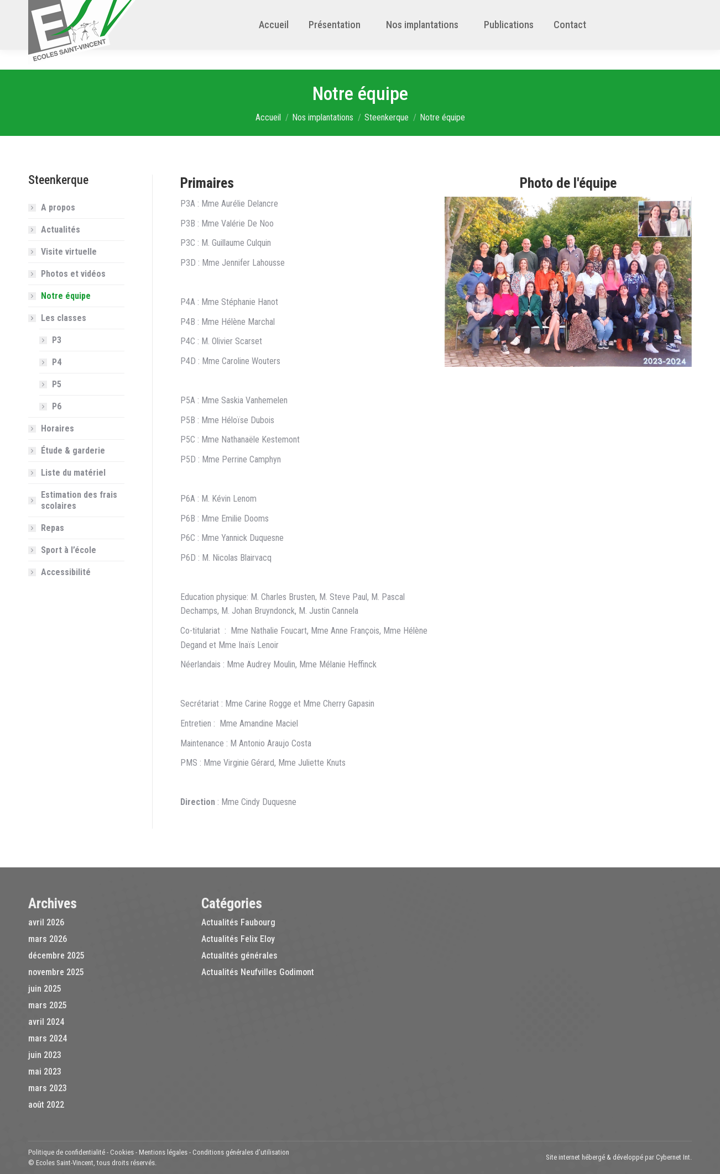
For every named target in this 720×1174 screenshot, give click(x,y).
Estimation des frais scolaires (79, 500)
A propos (58, 207)
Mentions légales (163, 1152)
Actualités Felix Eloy (238, 939)
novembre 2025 (56, 972)
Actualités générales (239, 955)
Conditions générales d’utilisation (240, 1152)
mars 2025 (47, 1005)
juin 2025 (44, 988)
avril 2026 (46, 922)
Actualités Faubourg (238, 922)
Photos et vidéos (73, 274)
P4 (56, 362)
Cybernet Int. (674, 1157)
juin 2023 (44, 1055)
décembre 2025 (56, 955)
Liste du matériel (73, 472)
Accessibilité (66, 572)
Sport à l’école (68, 550)
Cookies (122, 1152)
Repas (52, 528)
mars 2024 (47, 1038)
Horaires (57, 428)
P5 (56, 384)
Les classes (58, 318)
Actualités (60, 229)
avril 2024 (46, 1022)
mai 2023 (44, 1071)
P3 (56, 340)
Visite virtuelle (69, 251)
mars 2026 (47, 939)
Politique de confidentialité (66, 1152)
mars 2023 (47, 1088)
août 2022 (46, 1104)
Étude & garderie (73, 450)
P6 (56, 406)
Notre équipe (66, 296)
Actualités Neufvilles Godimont (257, 972)
